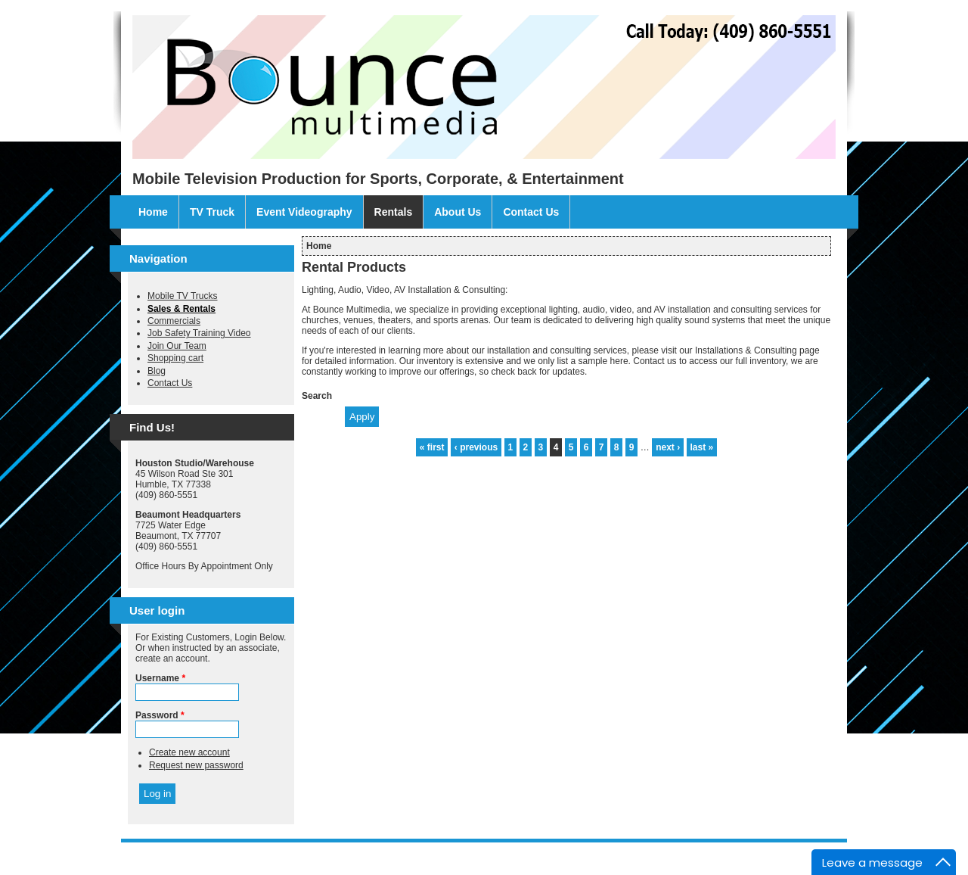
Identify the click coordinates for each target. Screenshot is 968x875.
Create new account (189, 752)
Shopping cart (175, 358)
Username (160, 678)
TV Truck (212, 212)
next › (668, 447)
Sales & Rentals (181, 309)
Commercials (173, 321)
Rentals (393, 212)
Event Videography (304, 212)
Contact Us (531, 212)
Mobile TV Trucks (182, 296)
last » (702, 447)
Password (160, 715)
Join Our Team (176, 346)
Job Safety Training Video (199, 333)
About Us (457, 212)
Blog (156, 371)
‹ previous (476, 447)
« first (432, 447)
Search (317, 396)
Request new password (196, 765)
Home (153, 212)
